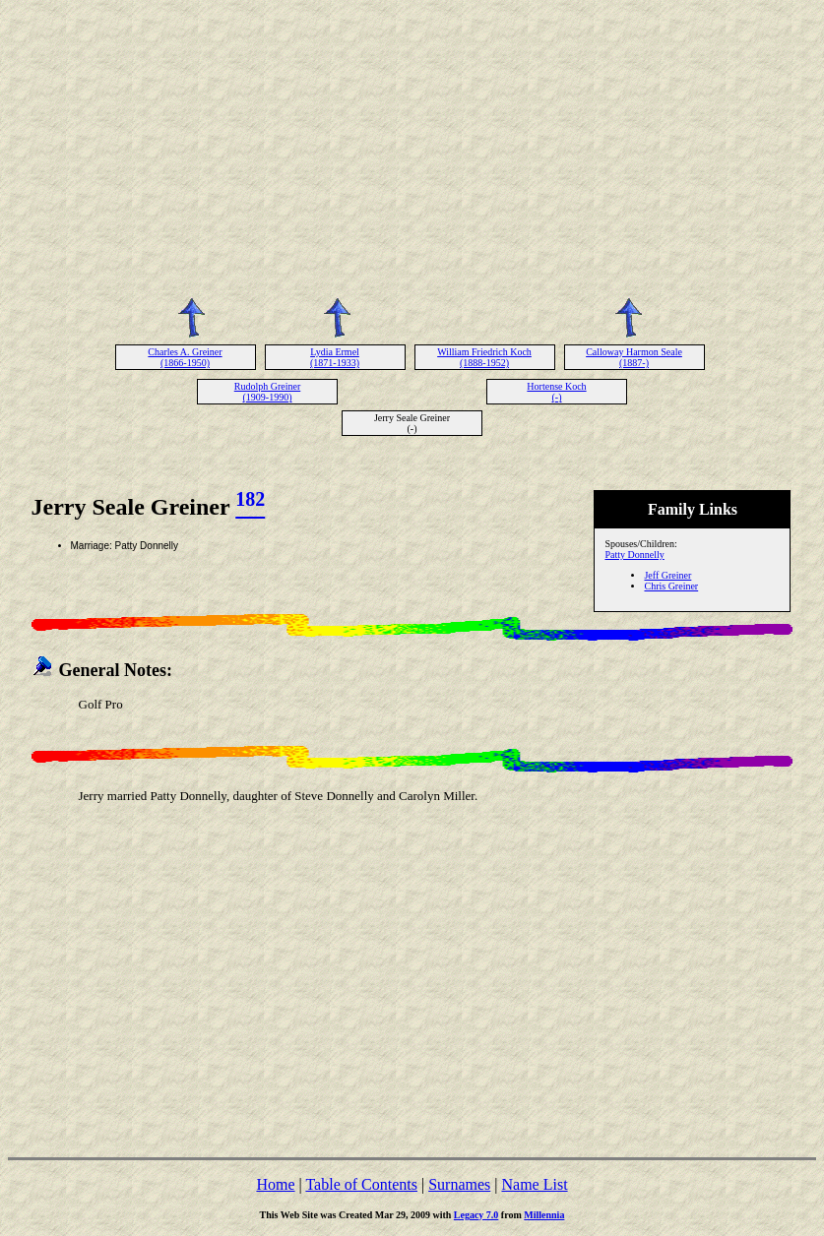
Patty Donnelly (634, 554)
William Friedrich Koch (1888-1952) (484, 357)
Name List (534, 1184)
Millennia (544, 1214)
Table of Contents (361, 1184)
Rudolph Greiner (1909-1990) (267, 391)
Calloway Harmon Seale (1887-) (634, 357)
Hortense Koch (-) (556, 391)
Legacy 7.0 (476, 1214)
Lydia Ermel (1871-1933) (334, 357)
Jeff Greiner (667, 575)
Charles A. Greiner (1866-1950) (185, 357)
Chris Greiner (671, 586)
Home (275, 1184)
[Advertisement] (412, 145)
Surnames (459, 1184)
